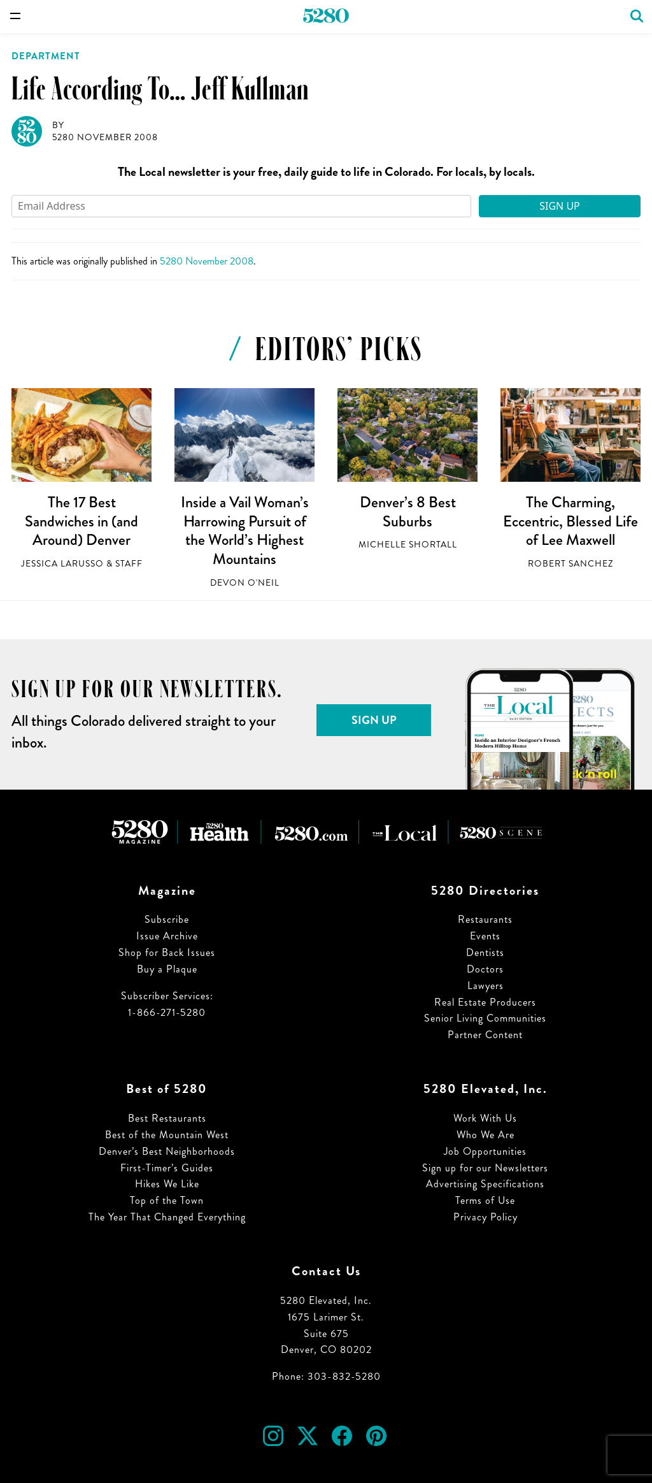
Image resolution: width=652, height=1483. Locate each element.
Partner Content (485, 1034)
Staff (129, 564)
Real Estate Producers (485, 1002)
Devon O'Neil (245, 583)
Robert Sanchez (570, 564)
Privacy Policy (485, 1217)
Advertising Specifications (485, 1183)
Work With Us (485, 1118)
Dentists (485, 952)
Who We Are (485, 1134)
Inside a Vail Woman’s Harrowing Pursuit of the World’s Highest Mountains (245, 530)
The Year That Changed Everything (167, 1217)
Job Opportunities (485, 1151)
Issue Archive (167, 936)
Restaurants (485, 919)
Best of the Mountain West (167, 1134)
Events (485, 936)
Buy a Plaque (167, 969)
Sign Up (559, 206)
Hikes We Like (167, 1183)
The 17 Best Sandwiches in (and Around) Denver (81, 521)
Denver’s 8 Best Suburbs (408, 511)
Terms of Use (485, 1200)
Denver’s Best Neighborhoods (167, 1151)
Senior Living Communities (485, 1018)
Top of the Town (167, 1200)
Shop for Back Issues (166, 952)
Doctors (485, 969)
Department (45, 56)
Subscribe (167, 919)
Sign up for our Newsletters (485, 1168)
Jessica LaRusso (62, 564)
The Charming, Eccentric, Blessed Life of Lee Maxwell (570, 521)
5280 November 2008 (105, 137)
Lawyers (485, 985)
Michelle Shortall (407, 545)
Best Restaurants (167, 1118)
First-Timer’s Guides (166, 1168)
